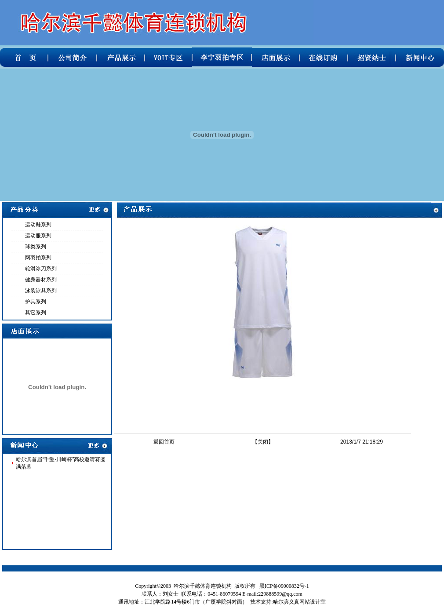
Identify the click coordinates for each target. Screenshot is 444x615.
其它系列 (35, 312)
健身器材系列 (41, 280)
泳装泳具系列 (41, 290)
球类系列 (35, 247)
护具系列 (35, 301)
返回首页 (164, 442)
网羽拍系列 (38, 258)
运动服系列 (38, 236)
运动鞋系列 (38, 225)
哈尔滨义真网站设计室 (299, 602)
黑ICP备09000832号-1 (284, 586)
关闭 (263, 442)
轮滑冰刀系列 (41, 269)
